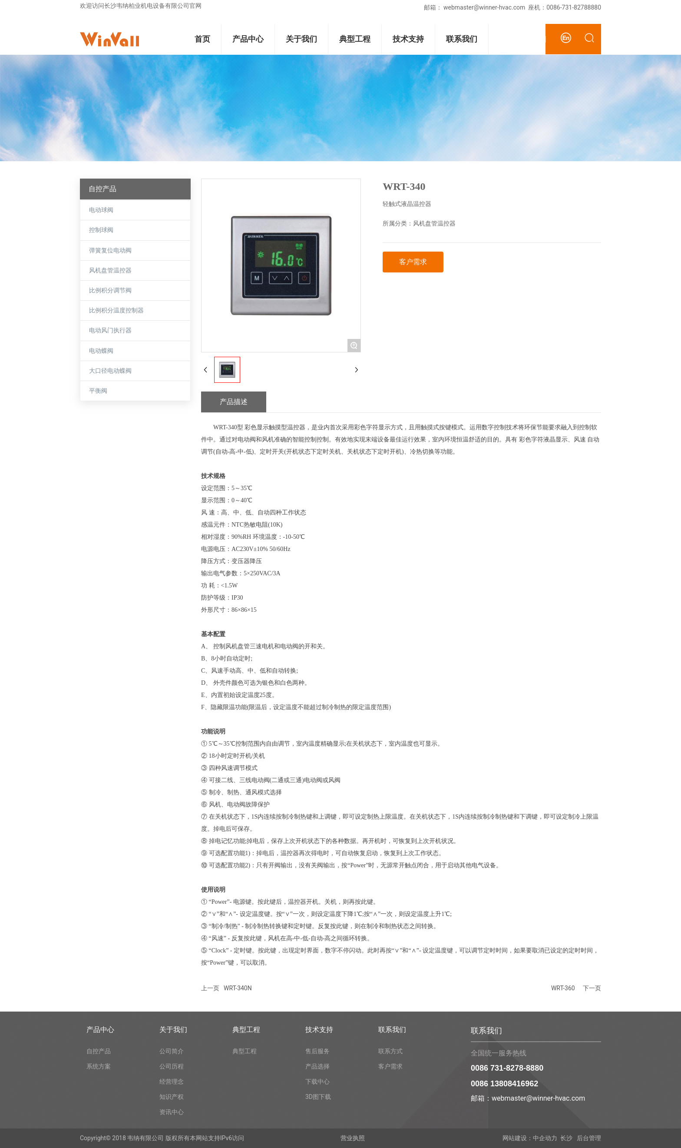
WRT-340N (238, 988)
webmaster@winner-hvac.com (484, 7)
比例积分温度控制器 (116, 310)
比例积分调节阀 (110, 290)
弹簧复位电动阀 (110, 250)
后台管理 (588, 1138)
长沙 (566, 1138)
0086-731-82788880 (573, 7)
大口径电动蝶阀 (110, 371)
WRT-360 (563, 988)
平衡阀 (98, 391)
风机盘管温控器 (110, 270)
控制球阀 (101, 230)
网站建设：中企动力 (529, 1138)
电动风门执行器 (110, 330)
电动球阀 (101, 210)
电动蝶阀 (101, 351)
